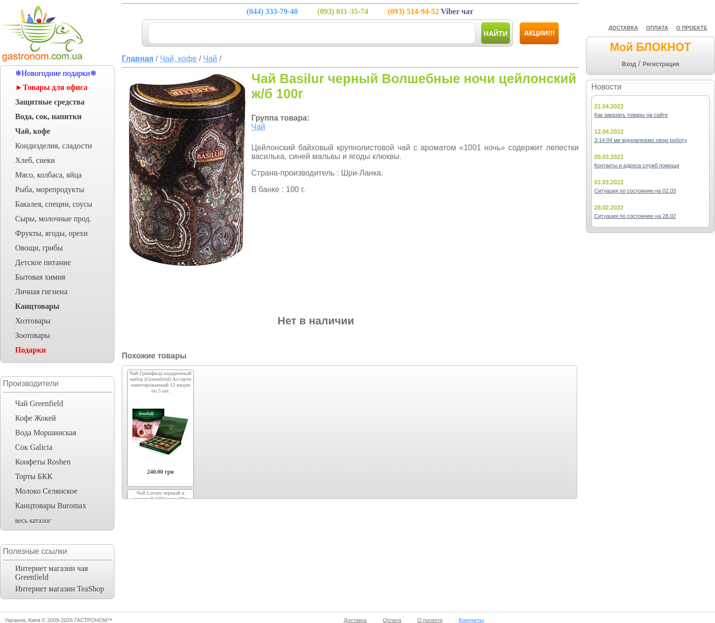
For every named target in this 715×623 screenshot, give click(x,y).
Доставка (355, 620)
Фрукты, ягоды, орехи (51, 233)
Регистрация (660, 64)
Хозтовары (33, 321)
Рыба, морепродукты (49, 189)
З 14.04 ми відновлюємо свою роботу (640, 140)
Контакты (471, 620)
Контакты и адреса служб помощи (636, 165)
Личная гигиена (41, 291)
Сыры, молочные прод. (53, 218)
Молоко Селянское (46, 491)
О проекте (430, 620)
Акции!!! (539, 33)
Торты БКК (34, 476)
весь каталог (33, 520)
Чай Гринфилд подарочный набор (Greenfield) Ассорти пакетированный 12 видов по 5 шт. (160, 381)
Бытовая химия (40, 277)
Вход (628, 64)
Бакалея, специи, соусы (53, 204)
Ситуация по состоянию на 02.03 (635, 191)
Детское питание (43, 262)
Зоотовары (32, 335)
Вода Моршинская (45, 432)
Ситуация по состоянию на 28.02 (635, 216)
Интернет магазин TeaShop (59, 589)
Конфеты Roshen (43, 462)
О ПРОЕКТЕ (691, 28)
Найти (496, 33)
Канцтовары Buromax (50, 505)
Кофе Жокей (35, 418)
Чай (258, 127)
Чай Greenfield (39, 403)
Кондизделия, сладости (53, 146)
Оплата (392, 620)
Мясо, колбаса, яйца (48, 175)
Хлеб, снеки (35, 160)
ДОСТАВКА (623, 28)
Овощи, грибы (39, 248)
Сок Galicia (34, 447)
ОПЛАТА (657, 28)
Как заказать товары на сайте (631, 115)
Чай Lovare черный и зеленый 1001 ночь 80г (160, 495)
